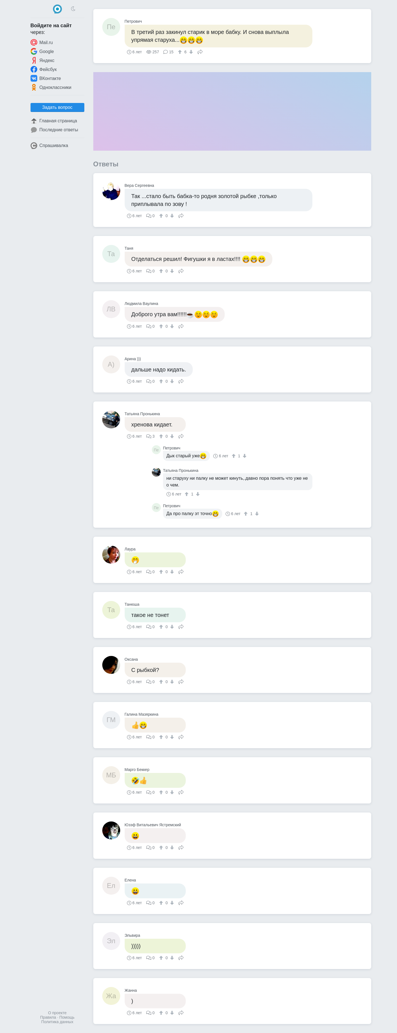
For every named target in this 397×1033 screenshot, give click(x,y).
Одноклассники (51, 87)
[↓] (190, 52)
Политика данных (57, 1022)
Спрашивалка (49, 145)
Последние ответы (54, 130)
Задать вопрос (57, 107)
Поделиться (200, 51)
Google (42, 51)
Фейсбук (44, 69)
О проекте (57, 1013)
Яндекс (43, 60)
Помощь (67, 1017)
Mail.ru (42, 42)
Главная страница (54, 121)
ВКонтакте (46, 78)
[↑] (180, 52)
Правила (48, 1017)
